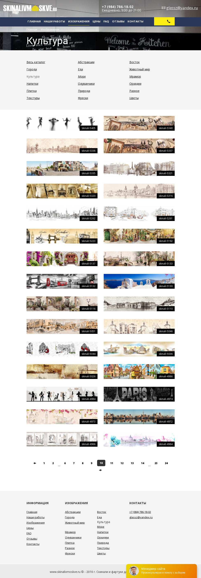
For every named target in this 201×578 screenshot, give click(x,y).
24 (166, 463)
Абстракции (86, 62)
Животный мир (139, 69)
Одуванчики (86, 84)
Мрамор (135, 76)
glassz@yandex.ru (182, 7)
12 (122, 463)
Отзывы (118, 21)
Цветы (134, 98)
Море (82, 76)
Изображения (78, 21)
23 (156, 463)
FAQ (106, 21)
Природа (84, 91)
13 (132, 463)
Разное (134, 91)
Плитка (32, 91)
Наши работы (54, 21)
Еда (80, 69)
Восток (134, 62)
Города (32, 69)
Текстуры (33, 98)
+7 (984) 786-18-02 (118, 7)
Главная (34, 21)
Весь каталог (36, 62)
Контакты (135, 21)
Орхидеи (135, 84)
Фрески (83, 98)
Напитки (32, 84)
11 (111, 463)
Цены (96, 21)
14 (142, 463)
